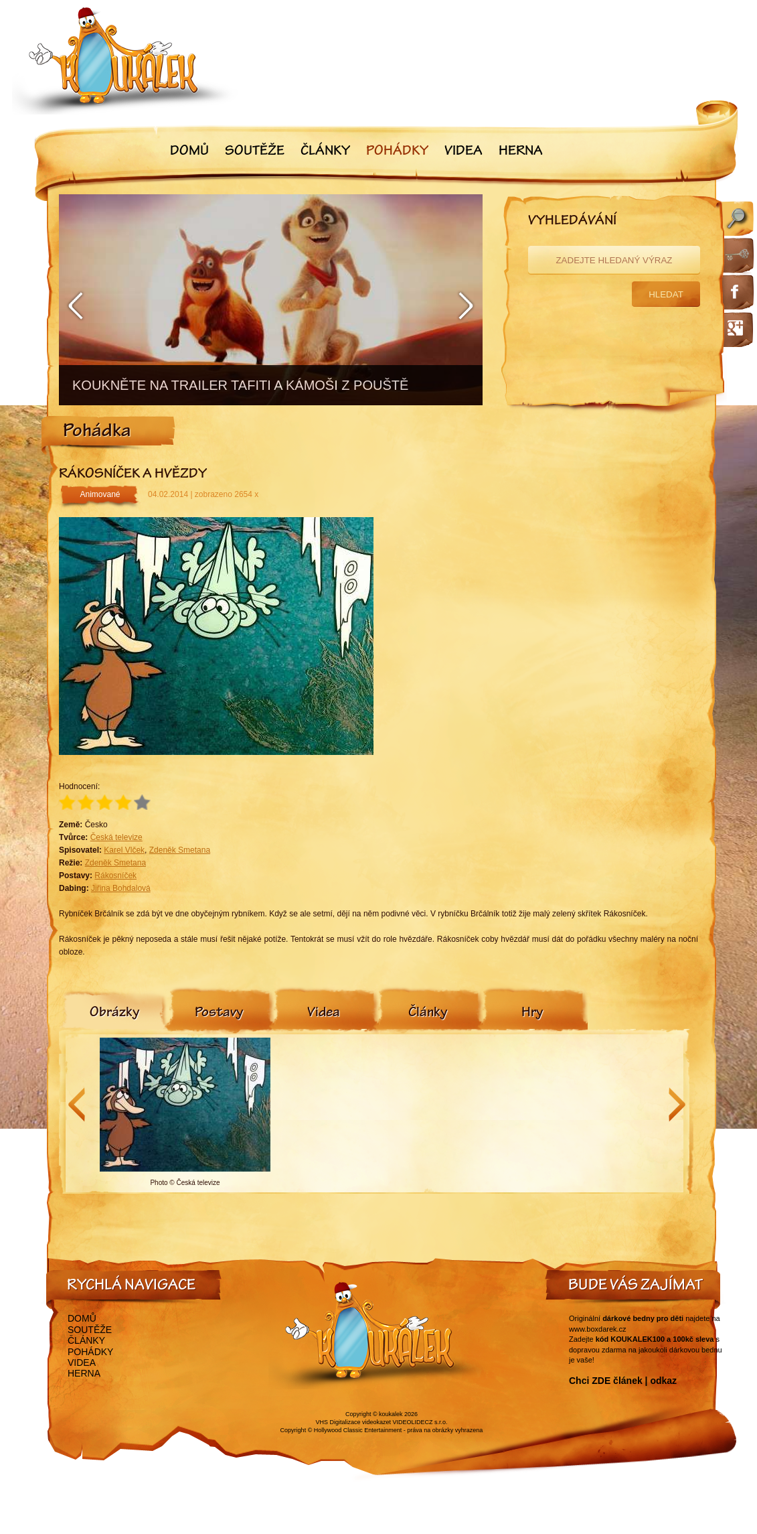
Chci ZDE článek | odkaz (623, 1380)
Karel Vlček (124, 850)
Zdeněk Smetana (179, 850)
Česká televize (116, 837)
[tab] (114, 1013)
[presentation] (114, 1013)
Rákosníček (115, 875)
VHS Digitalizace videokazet (353, 1422)
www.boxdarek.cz (597, 1329)
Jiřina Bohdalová (121, 888)
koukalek (391, 1414)
